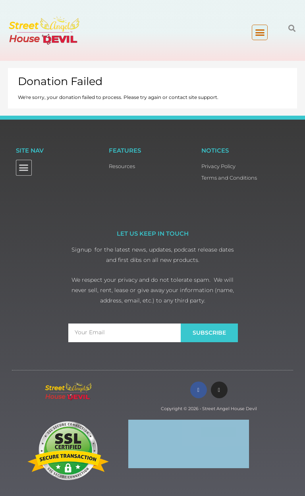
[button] (260, 33)
